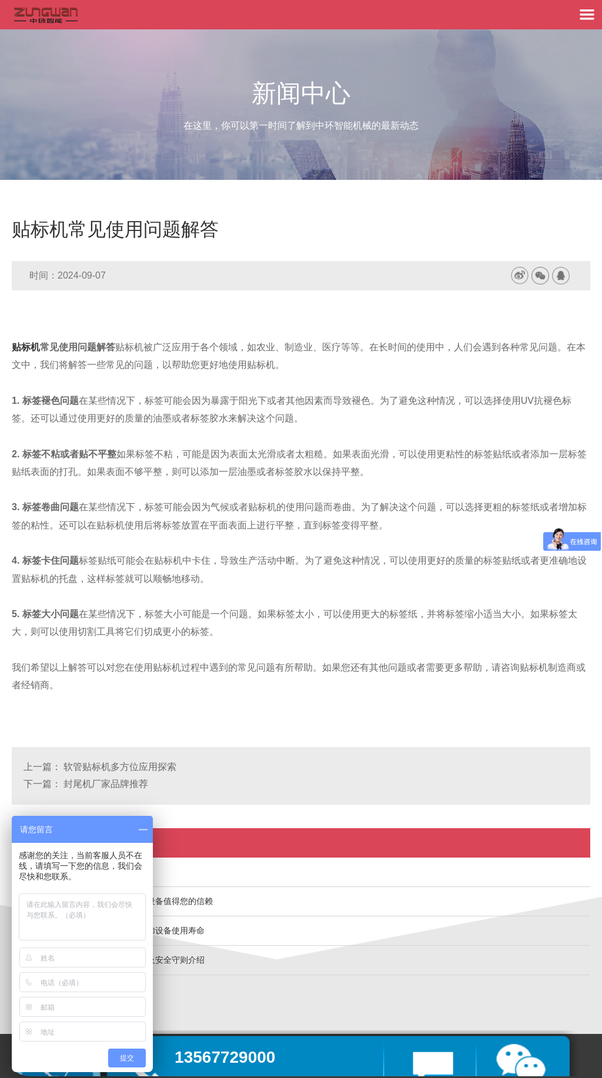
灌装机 (36, 871)
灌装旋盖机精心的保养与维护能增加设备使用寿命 (114, 930)
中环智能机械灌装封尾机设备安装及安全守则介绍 (114, 960)
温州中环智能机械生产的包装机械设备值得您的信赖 (118, 901)
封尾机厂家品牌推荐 (105, 784)
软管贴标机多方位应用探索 (119, 767)
